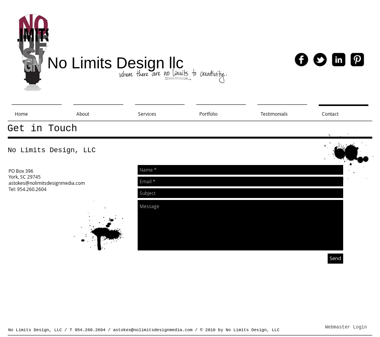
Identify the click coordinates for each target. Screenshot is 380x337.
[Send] (335, 259)
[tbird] (320, 59)
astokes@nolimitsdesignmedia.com (153, 330)
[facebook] (301, 59)
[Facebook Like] (343, 31)
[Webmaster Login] (346, 328)
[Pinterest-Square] (357, 59)
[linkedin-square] (338, 59)
